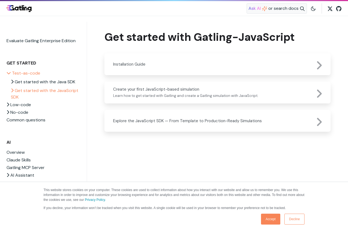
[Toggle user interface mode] (313, 8)
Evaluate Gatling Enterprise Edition (41, 41)
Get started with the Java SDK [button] (43, 82)
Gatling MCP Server (26, 167)
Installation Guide (129, 64)
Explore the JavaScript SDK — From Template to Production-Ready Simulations (187, 121)
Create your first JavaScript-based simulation (156, 89)
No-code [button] (17, 112)
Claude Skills (19, 160)
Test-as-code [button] (23, 73)
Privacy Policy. (95, 200)
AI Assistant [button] (20, 175)
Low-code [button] (19, 105)
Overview (16, 152)
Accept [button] (271, 219)
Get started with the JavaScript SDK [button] (44, 94)
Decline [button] (294, 219)
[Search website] (277, 8)
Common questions (26, 120)
